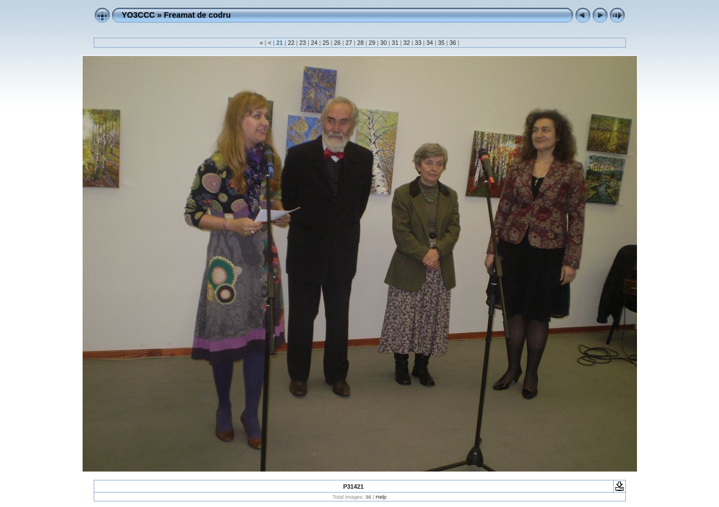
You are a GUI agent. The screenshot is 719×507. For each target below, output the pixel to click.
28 (360, 42)
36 (453, 42)
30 (384, 42)
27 (349, 42)
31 (395, 42)
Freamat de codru (197, 15)
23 (303, 42)
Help (380, 497)
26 (337, 42)
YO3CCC (138, 15)
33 (418, 42)
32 (406, 42)
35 (441, 42)
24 (314, 42)
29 (372, 42)
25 (326, 42)
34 (430, 42)
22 (291, 42)
